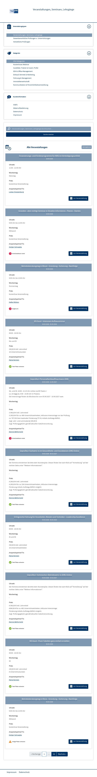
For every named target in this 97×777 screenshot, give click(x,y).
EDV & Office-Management (23, 71)
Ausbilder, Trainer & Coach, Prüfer (25, 68)
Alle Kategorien (19, 61)
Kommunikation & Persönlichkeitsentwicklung (30, 85)
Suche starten (48, 134)
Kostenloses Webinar (21, 64)
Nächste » (62, 754)
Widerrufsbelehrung (20, 108)
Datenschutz (18, 111)
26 (54, 754)
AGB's (15, 105)
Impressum (17, 115)
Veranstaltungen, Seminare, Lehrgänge (27, 35)
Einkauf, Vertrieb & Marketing (24, 75)
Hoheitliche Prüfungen (21, 42)
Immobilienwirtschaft (21, 81)
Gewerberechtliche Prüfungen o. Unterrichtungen (31, 38)
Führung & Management (22, 78)
